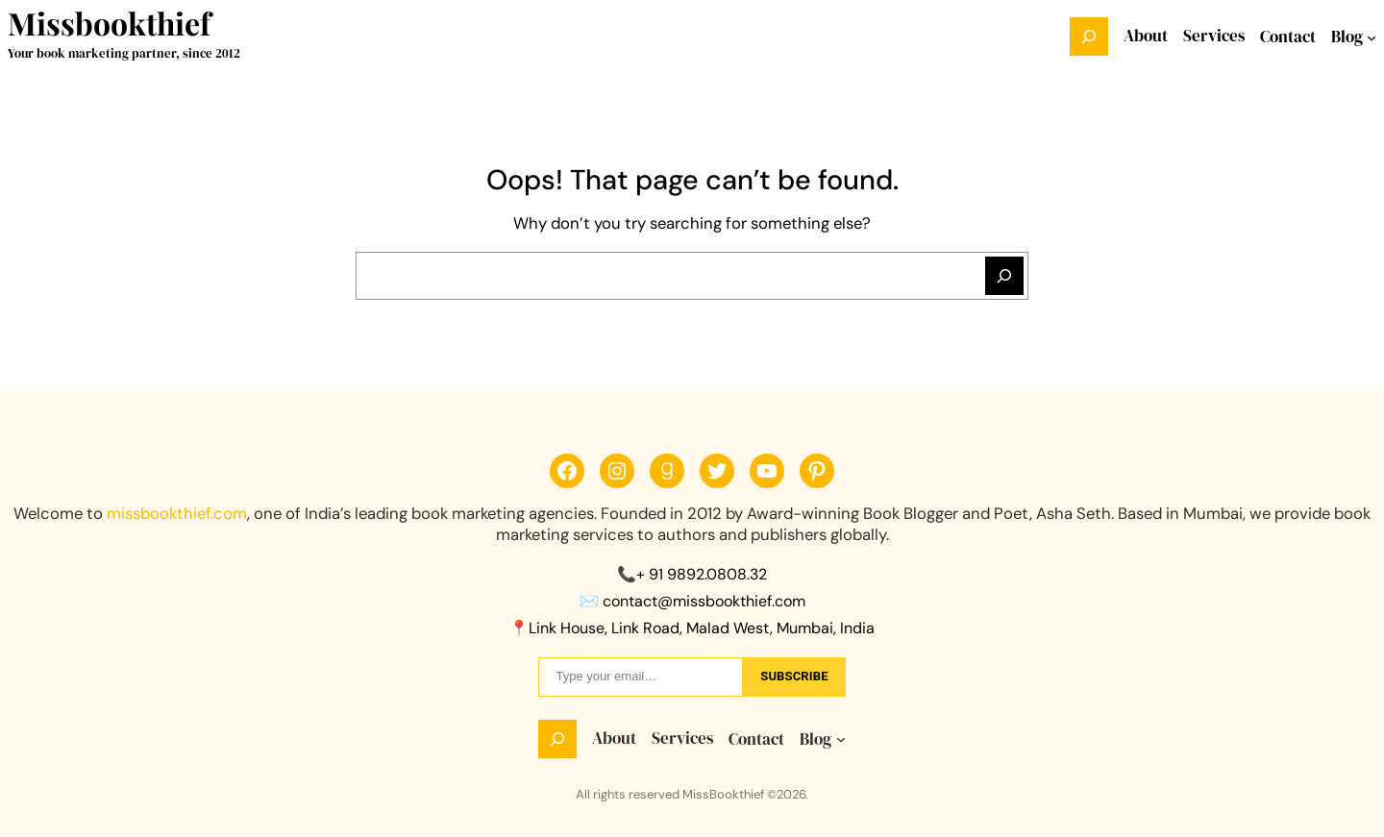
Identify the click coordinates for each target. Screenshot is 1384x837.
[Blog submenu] (1371, 36)
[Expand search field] (1089, 36)
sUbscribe (794, 676)
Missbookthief (109, 22)
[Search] (1004, 276)
